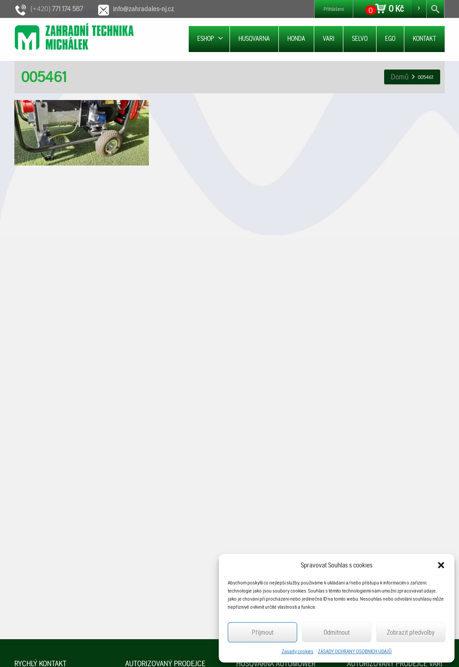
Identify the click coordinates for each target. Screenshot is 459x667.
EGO (390, 39)
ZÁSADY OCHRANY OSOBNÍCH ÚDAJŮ (355, 651)
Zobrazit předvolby (411, 632)
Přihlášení (334, 9)
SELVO (360, 39)
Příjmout (262, 632)
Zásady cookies (297, 651)
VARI (328, 39)
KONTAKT (424, 39)
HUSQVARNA (254, 39)
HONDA (296, 39)
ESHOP (210, 38)
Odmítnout (337, 632)
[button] (441, 565)
